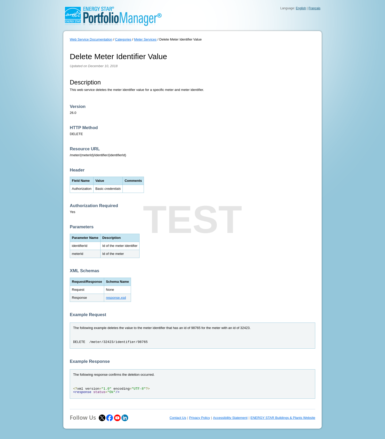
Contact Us (178, 418)
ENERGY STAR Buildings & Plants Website (282, 418)
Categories (123, 39)
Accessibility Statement (230, 418)
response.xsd (116, 298)
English (301, 8)
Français (314, 8)
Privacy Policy (199, 418)
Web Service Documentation (91, 39)
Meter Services (145, 39)
